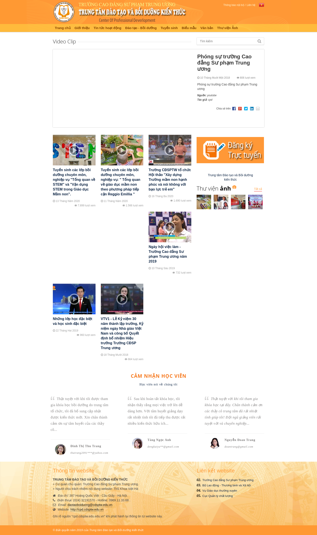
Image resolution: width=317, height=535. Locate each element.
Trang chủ (63, 28)
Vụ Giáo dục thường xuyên (219, 490)
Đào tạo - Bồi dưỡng (141, 28)
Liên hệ (251, 5)
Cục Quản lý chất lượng (217, 496)
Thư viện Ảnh (227, 28)
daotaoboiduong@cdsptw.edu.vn (90, 505)
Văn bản (206, 28)
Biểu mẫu (189, 28)
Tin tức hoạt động (107, 28)
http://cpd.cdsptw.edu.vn (86, 509)
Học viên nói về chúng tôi (159, 384)
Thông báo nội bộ (233, 5)
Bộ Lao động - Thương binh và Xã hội (226, 485)
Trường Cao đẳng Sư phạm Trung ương (227, 480)
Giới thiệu (82, 28)
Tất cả (258, 189)
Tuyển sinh (169, 28)
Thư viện (214, 188)
